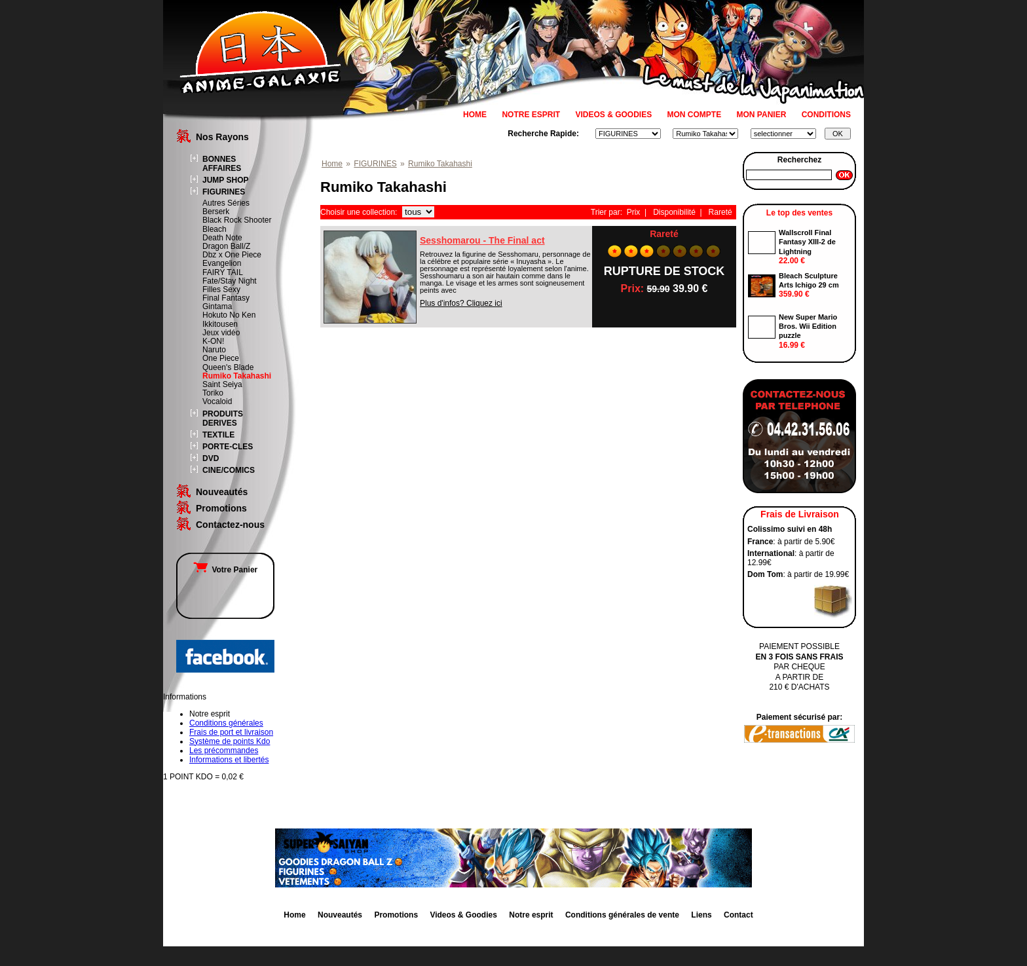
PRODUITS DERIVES (222, 418)
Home (332, 163)
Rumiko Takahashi (236, 376)
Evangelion (221, 263)
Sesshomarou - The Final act (482, 240)
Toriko (212, 393)
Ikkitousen (220, 324)
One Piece (220, 358)
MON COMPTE (694, 114)
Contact (738, 915)
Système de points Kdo (229, 741)
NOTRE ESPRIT (531, 114)
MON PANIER (762, 114)
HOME (475, 114)
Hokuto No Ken (228, 315)
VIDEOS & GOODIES (613, 114)
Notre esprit (531, 915)
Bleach (214, 229)
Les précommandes (223, 750)
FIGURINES (223, 191)
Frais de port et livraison (231, 732)
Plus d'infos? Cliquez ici (461, 303)
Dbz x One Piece (231, 254)
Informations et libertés (229, 759)
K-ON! (213, 341)
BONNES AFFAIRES (221, 164)
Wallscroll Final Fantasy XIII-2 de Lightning (807, 242)
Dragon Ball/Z (226, 246)
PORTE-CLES (227, 446)
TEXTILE (218, 434)
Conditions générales (226, 723)
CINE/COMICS (228, 470)
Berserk (215, 211)
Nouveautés (222, 492)
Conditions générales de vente (622, 915)
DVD (210, 458)
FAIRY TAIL (222, 272)
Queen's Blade (227, 367)
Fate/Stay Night (229, 281)
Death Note (222, 237)
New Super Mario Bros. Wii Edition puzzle (808, 326)
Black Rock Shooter (236, 220)
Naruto (214, 349)
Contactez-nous (230, 524)
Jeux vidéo (221, 332)
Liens (701, 915)
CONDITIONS (826, 114)
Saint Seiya (222, 384)
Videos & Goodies (463, 915)
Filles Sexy (221, 289)
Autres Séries (226, 203)
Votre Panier (225, 569)
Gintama (217, 306)
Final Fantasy (226, 298)
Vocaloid (217, 401)
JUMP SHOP (225, 180)
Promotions (221, 508)
